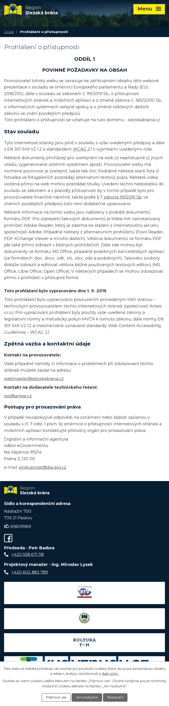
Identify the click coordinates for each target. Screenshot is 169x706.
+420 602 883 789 (29, 572)
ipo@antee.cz (18, 395)
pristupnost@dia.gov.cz (42, 467)
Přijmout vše (56, 697)
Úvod (9, 32)
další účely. (110, 674)
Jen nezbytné (87, 697)
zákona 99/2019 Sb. (123, 197)
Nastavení (115, 697)
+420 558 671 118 (27, 554)
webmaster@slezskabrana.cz (34, 378)
